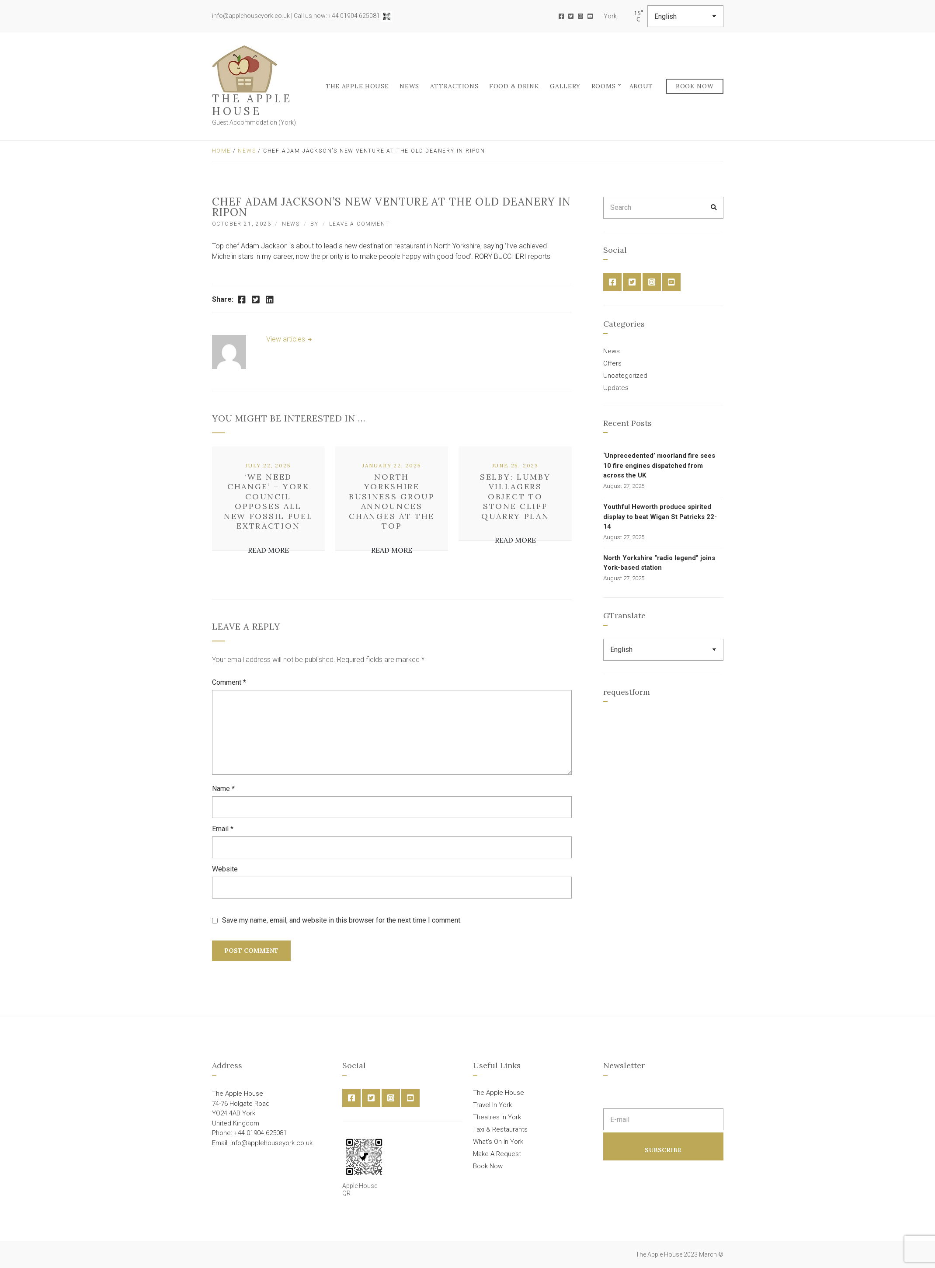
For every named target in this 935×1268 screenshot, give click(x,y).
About (641, 86)
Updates (616, 388)
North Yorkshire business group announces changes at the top (392, 501)
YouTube (590, 16)
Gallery (565, 86)
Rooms (603, 86)
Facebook (561, 16)
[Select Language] (685, 16)
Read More (268, 550)
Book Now (695, 86)
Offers (612, 363)
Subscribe (663, 1150)
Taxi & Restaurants (500, 1129)
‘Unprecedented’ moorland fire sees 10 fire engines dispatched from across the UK (659, 465)
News (409, 86)
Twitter (571, 16)
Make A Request (497, 1154)
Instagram (580, 16)
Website (225, 869)
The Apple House (252, 105)
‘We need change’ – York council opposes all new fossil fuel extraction (268, 501)
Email (222, 829)
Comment (229, 682)
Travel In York (492, 1105)
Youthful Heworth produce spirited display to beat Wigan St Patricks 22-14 (660, 516)
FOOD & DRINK (514, 86)
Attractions (454, 86)
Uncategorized (625, 376)
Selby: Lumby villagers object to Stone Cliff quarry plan (515, 496)
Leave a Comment (359, 224)
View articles (286, 339)
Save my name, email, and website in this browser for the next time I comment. (342, 920)
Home (221, 151)
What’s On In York (498, 1142)
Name (223, 788)
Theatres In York (497, 1117)
